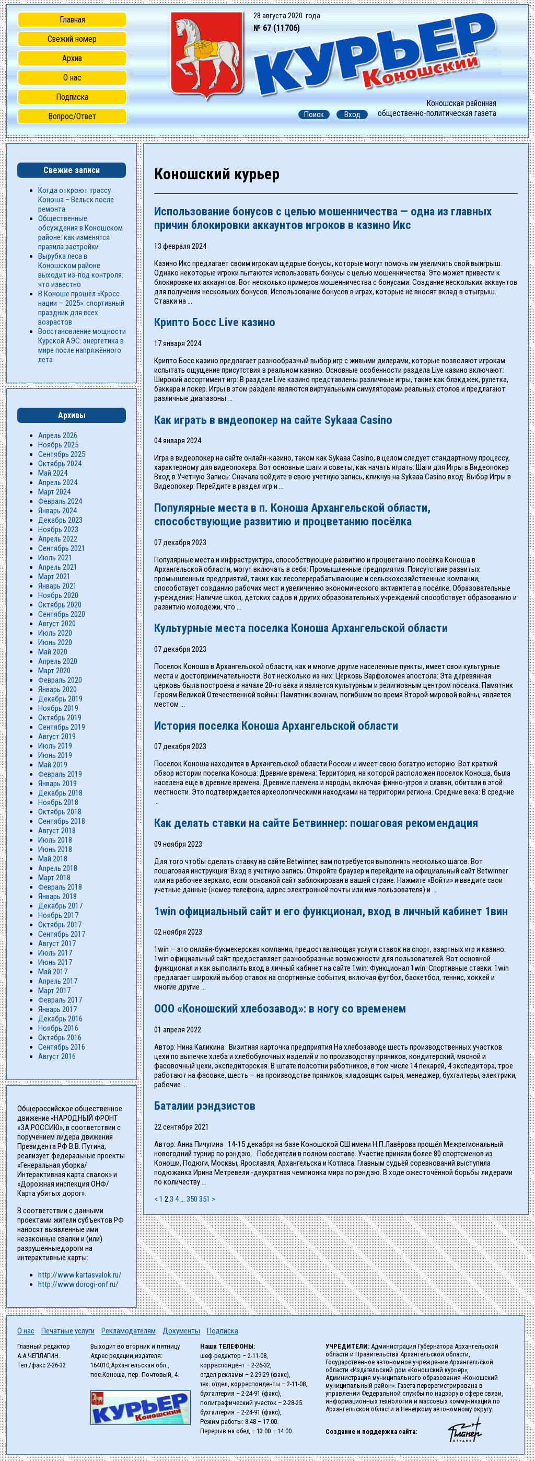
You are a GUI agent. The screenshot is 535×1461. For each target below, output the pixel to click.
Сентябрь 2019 (61, 727)
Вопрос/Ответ (72, 116)
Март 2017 (54, 990)
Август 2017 (57, 943)
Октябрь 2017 (60, 924)
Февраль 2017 (60, 1000)
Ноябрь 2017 (58, 915)
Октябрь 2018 (60, 811)
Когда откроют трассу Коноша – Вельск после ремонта (76, 200)
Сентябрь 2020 (61, 614)
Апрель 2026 (57, 435)
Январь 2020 (57, 689)
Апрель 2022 (57, 539)
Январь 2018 (57, 896)
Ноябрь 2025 (58, 445)
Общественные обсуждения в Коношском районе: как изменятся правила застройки (80, 232)
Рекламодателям (128, 1331)
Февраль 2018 (60, 887)
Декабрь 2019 (60, 699)
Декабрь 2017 (60, 906)
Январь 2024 (57, 510)
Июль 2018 (55, 840)
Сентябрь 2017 (61, 934)
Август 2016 (57, 1056)
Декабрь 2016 (60, 1018)
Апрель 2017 (57, 981)
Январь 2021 (57, 586)
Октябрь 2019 (60, 717)
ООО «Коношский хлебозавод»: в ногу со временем (280, 1008)
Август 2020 (57, 623)
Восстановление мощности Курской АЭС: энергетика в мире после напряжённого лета (82, 345)
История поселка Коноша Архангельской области (276, 725)
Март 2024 (54, 492)
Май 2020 (52, 652)
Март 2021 (54, 576)
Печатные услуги (68, 1331)
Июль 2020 (55, 633)
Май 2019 (52, 764)
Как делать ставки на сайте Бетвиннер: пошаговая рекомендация (316, 823)
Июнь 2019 (55, 755)
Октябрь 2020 (60, 604)
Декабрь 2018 (60, 793)
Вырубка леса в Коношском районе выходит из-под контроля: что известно (80, 270)
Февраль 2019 (60, 774)
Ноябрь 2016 (58, 1028)
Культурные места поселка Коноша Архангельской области (301, 628)
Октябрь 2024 (60, 463)
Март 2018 (54, 877)
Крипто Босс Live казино (214, 322)
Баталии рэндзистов (204, 1105)
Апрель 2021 (57, 567)
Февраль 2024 (60, 501)
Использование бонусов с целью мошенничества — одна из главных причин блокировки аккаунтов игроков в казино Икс (323, 218)
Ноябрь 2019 (58, 708)
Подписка (72, 97)
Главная (72, 20)
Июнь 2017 (55, 962)
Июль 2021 (55, 557)
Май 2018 (52, 859)
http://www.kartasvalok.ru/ (80, 1275)
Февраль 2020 (60, 680)
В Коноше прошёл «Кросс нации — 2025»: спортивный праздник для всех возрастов (81, 308)
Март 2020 (54, 670)
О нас (72, 78)
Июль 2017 (55, 953)
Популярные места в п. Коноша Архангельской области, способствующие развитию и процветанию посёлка (292, 514)
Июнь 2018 (55, 849)
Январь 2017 (57, 1009)
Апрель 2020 (57, 661)
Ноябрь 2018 (58, 802)
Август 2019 (57, 736)
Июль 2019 (55, 746)
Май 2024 (52, 473)
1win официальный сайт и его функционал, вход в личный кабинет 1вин (331, 911)
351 (204, 1199)
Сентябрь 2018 (61, 821)
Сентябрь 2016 (61, 1047)
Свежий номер (72, 39)
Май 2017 (52, 971)
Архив (72, 58)
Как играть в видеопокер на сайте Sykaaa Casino (273, 420)
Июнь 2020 (55, 642)
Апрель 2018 (57, 868)
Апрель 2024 (57, 482)
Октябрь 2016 (60, 1037)
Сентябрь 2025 (61, 454)
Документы (181, 1331)
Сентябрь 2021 (61, 548)
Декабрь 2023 (60, 520)
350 (192, 1199)
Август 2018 (57, 830)
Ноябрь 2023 (58, 529)
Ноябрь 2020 (58, 595)
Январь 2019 (57, 783)
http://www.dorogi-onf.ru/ (78, 1284)
